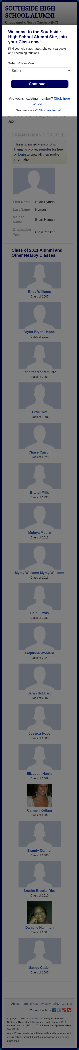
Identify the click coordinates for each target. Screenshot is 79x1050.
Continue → (39, 84)
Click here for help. (50, 110)
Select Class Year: (21, 63)
